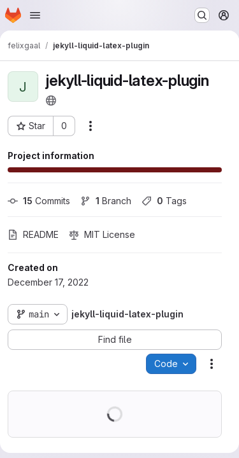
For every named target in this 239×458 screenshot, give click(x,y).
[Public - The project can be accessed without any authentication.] (51, 100)
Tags (164, 200)
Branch (105, 200)
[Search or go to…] (202, 15)
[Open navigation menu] (35, 15)
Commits (39, 200)
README (33, 234)
